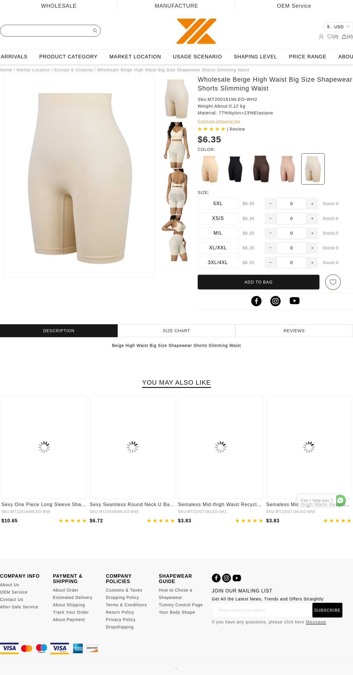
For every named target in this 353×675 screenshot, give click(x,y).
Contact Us (11, 599)
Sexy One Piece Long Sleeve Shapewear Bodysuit (44, 504)
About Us (9, 584)
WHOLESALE (58, 6)
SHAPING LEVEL (255, 57)
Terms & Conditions (126, 604)
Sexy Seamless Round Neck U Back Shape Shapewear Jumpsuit (132, 504)
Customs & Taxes (124, 590)
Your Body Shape (177, 612)
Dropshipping (120, 627)
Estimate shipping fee (219, 121)
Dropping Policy (122, 597)
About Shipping (69, 604)
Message (316, 621)
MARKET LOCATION (135, 57)
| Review (236, 129)
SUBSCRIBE (327, 610)
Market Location (33, 70)
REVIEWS (294, 330)
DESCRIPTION (59, 330)
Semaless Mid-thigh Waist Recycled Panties (220, 504)
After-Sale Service (19, 607)
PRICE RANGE (308, 57)
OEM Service (294, 6)
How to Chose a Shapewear (175, 594)
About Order (66, 590)
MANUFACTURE (176, 6)
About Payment (69, 619)
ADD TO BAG (258, 282)
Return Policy (120, 612)
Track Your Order (71, 612)
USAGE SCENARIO (197, 57)
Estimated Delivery (73, 597)
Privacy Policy (121, 619)
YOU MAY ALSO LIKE (176, 382)
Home (6, 70)
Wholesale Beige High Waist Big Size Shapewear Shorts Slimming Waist (173, 70)
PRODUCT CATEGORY (68, 57)
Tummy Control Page (181, 604)
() (333, 36)
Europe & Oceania (73, 70)
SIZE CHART (176, 330)
